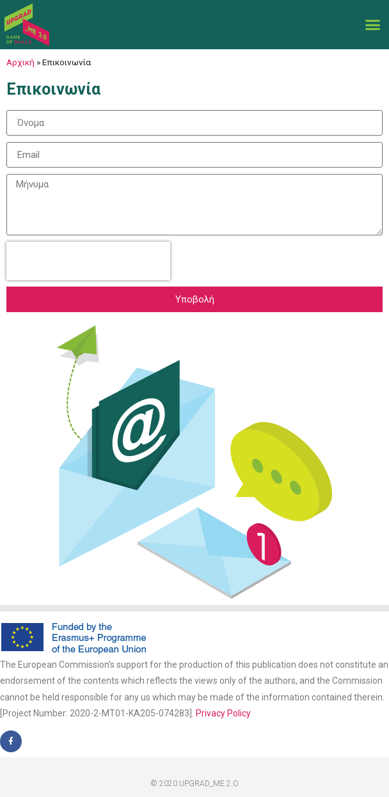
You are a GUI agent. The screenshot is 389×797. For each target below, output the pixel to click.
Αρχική (20, 62)
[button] (372, 25)
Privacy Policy (223, 713)
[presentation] (88, 261)
